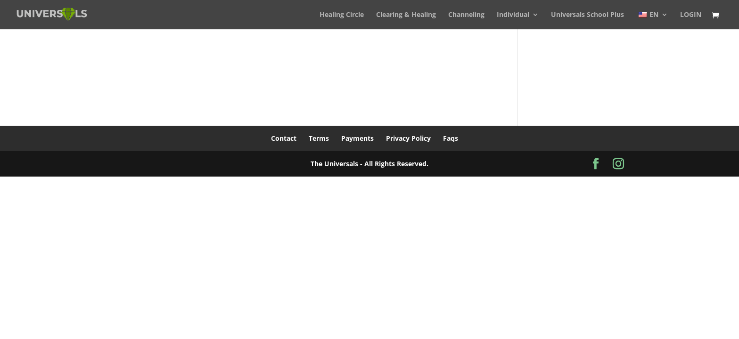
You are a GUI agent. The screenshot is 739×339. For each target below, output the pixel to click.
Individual (513, 15)
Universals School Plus (587, 15)
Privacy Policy (408, 138)
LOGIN (690, 15)
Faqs (450, 138)
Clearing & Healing (406, 15)
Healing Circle (342, 15)
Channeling (466, 15)
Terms (319, 138)
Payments (357, 138)
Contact (283, 138)
